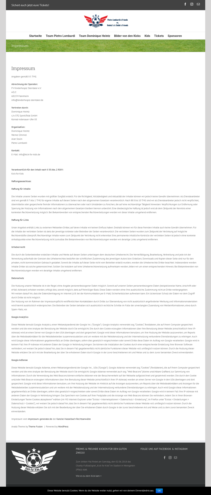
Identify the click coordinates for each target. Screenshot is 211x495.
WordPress (63, 426)
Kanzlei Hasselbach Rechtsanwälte (74, 419)
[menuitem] (37, 35)
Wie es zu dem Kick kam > (89, 475)
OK (159, 491)
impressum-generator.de (40, 419)
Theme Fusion (35, 426)
